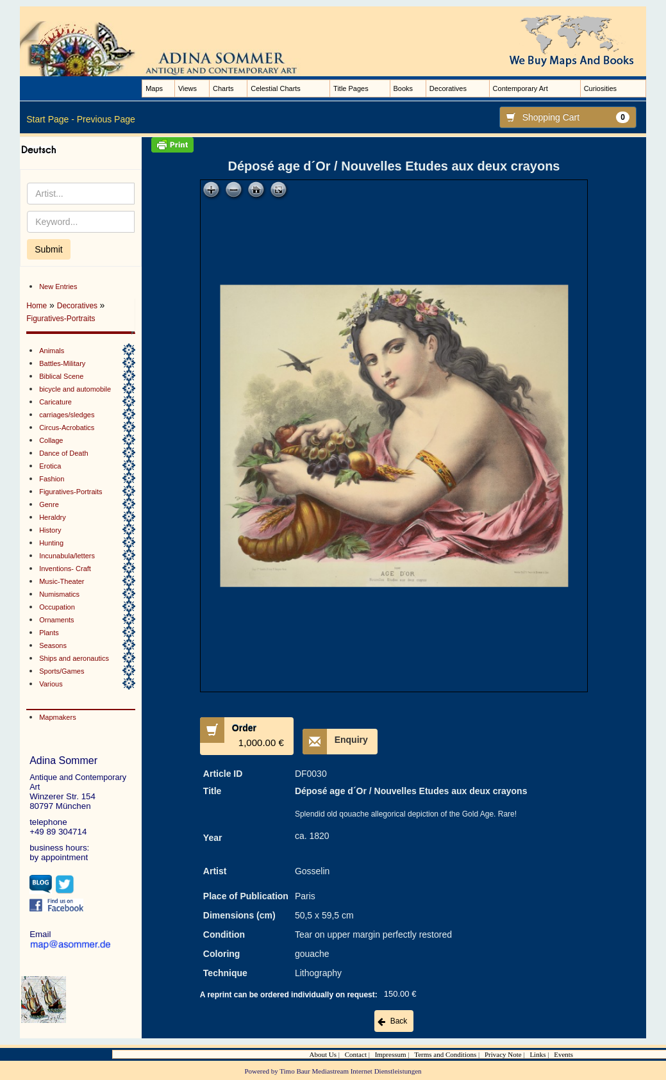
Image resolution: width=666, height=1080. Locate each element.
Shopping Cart (564, 117)
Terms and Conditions (445, 1054)
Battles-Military (62, 363)
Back (399, 1021)
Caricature (55, 402)
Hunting (51, 543)
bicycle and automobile (75, 389)
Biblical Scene (61, 376)
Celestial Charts (276, 88)
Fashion (51, 479)
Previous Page (106, 119)
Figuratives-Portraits (60, 318)
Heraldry (52, 517)
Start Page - (50, 119)
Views (187, 88)
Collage (51, 440)
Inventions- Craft (65, 568)
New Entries (58, 286)
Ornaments (56, 620)
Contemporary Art (520, 88)
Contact (356, 1054)
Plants (49, 632)
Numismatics (59, 594)
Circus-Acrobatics (66, 427)
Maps (154, 88)
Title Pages (351, 88)
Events (563, 1054)
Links (537, 1054)
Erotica (50, 466)
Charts (223, 88)
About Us (323, 1054)
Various (50, 684)
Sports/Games (61, 671)
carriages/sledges (66, 415)
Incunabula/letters (67, 556)
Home (36, 305)
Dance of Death (63, 453)
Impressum (390, 1054)
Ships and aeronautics (74, 658)
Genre (49, 504)
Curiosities (600, 88)
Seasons (53, 645)
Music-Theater (61, 581)
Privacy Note (503, 1054)
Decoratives (448, 88)
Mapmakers (57, 717)
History (50, 530)
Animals (51, 350)
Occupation (57, 607)
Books (403, 88)
